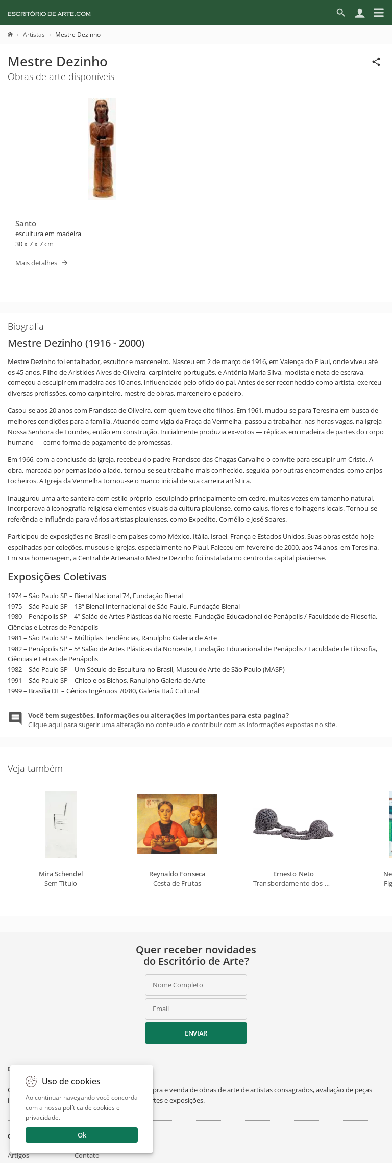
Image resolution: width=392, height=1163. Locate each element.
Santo (25, 223)
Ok (82, 1135)
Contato (87, 1155)
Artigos (18, 1155)
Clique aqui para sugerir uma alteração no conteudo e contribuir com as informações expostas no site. (182, 720)
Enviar (196, 1033)
